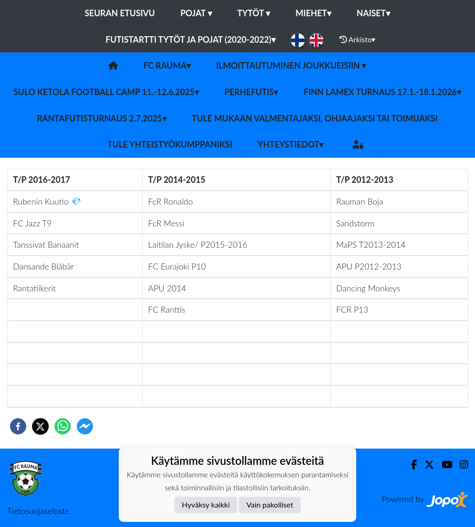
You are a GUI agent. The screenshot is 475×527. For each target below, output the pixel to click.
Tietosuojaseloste (38, 511)
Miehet (313, 13)
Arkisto (358, 39)
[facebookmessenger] (85, 426)
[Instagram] (460, 464)
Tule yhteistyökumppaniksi (170, 144)
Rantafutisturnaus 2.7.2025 (101, 118)
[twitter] (40, 426)
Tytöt (254, 13)
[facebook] (18, 426)
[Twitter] (425, 464)
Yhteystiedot (291, 144)
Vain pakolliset (269, 504)
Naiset (373, 13)
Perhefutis (251, 92)
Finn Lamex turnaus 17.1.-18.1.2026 (382, 92)
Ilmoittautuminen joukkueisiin (291, 65)
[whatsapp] (62, 426)
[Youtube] (443, 464)
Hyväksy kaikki (206, 504)
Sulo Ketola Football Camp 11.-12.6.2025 (106, 92)
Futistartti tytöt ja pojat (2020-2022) (191, 39)
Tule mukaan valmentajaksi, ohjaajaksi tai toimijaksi (315, 118)
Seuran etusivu (119, 13)
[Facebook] (410, 464)
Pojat (196, 13)
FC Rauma (167, 65)
